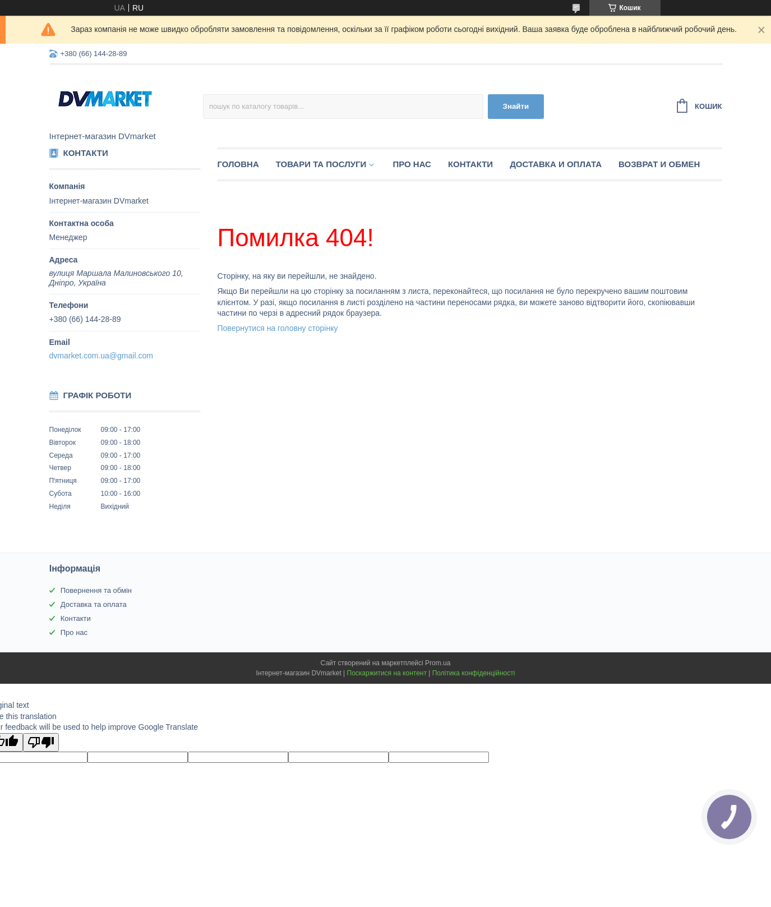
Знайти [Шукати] (516, 106)
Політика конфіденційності (473, 673)
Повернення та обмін (96, 590)
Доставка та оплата (94, 604)
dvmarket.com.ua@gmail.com (101, 355)
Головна (238, 164)
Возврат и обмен (659, 164)
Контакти (470, 164)
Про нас (412, 164)
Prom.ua (437, 663)
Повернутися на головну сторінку (278, 328)
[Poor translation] (41, 742)
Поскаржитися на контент (387, 673)
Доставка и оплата (556, 164)
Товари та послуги (321, 164)
